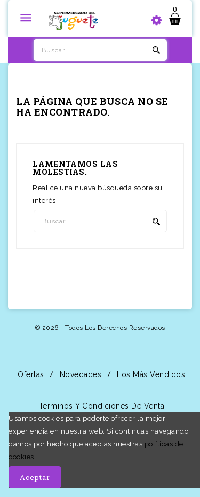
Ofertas (29, 374)
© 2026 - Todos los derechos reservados (100, 327)
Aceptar (35, 477)
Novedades (79, 374)
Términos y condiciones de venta (100, 406)
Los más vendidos (150, 374)
